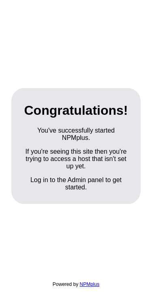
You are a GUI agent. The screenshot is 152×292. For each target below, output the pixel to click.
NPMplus (90, 284)
